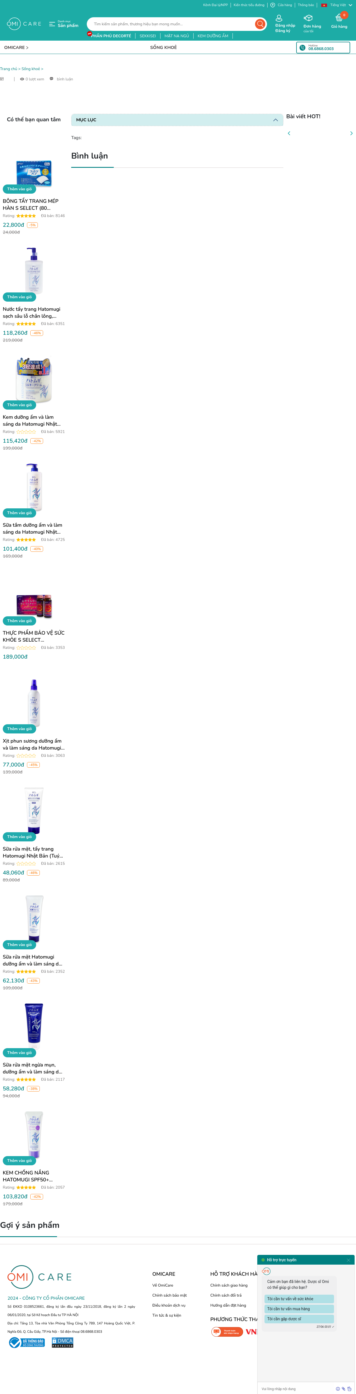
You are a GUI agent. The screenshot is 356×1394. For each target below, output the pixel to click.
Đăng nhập (285, 25)
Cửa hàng (281, 5)
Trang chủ (8, 69)
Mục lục (86, 120)
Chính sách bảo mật (169, 1295)
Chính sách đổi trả (225, 1295)
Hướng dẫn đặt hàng (228, 1305)
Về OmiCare (162, 1285)
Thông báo (306, 5)
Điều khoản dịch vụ (169, 1305)
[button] (336, 5)
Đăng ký (282, 30)
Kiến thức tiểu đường (249, 5)
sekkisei (148, 36)
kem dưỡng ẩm (213, 36)
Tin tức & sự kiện (166, 1315)
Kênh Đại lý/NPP (215, 5)
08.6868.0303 (321, 49)
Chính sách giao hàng (229, 1285)
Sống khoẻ (30, 69)
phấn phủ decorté (111, 36)
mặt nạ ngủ (177, 36)
